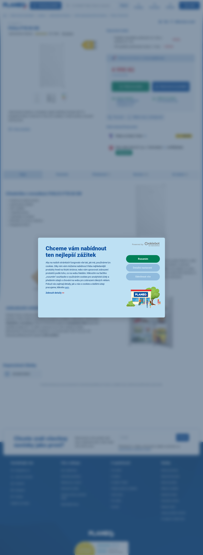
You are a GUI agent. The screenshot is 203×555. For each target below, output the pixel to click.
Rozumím (143, 258)
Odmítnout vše (143, 276)
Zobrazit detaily (55, 293)
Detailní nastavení (142, 267)
